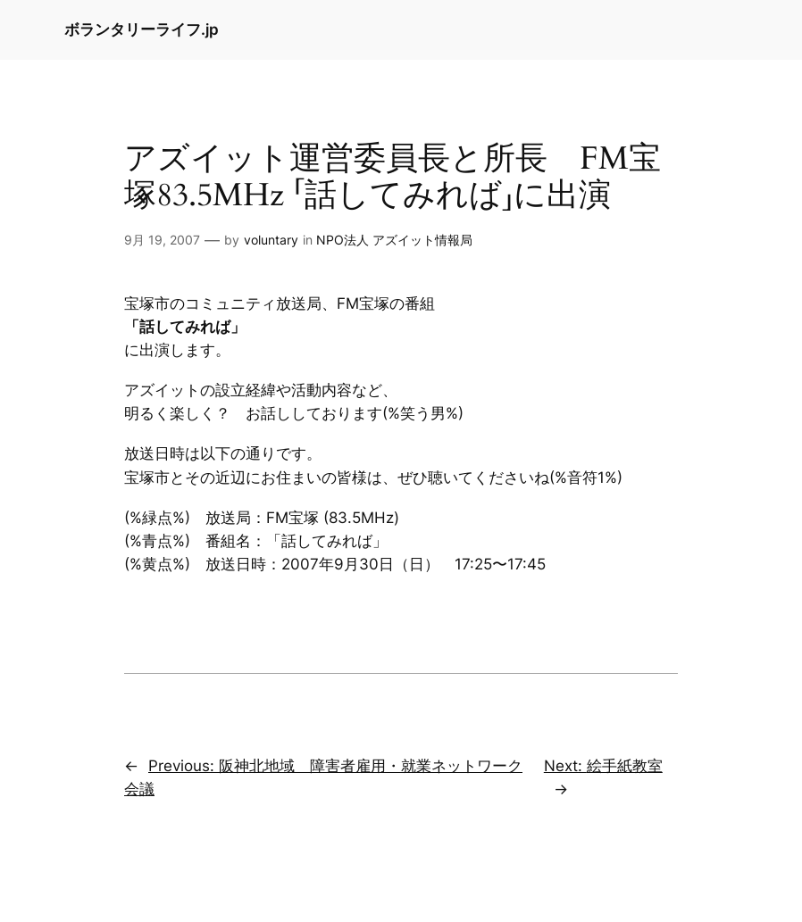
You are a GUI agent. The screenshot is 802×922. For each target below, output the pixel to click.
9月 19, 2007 (162, 239)
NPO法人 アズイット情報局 (394, 239)
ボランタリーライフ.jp (141, 29)
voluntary (271, 239)
